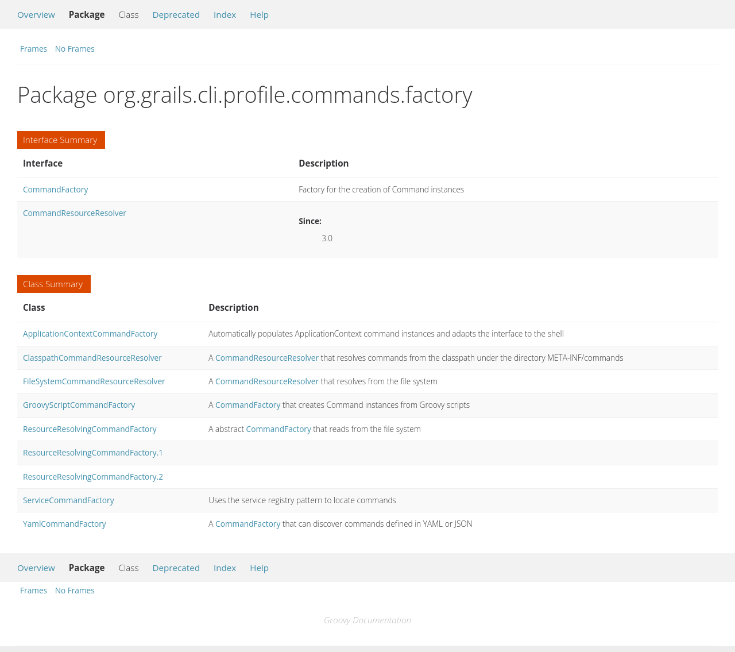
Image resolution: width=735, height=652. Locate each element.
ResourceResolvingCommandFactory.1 (93, 452)
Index (225, 14)
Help (259, 14)
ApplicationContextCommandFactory (90, 333)
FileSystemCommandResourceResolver (94, 381)
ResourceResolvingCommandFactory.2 (93, 476)
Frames (33, 48)
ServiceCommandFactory (68, 500)
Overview (36, 14)
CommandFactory (55, 189)
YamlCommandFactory (64, 523)
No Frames (75, 48)
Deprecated (176, 14)
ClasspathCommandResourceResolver (92, 357)
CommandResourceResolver (74, 212)
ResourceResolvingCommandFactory (90, 428)
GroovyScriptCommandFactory (79, 404)
